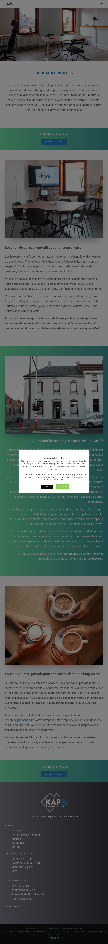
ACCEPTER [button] (62, 487)
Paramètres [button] (47, 487)
